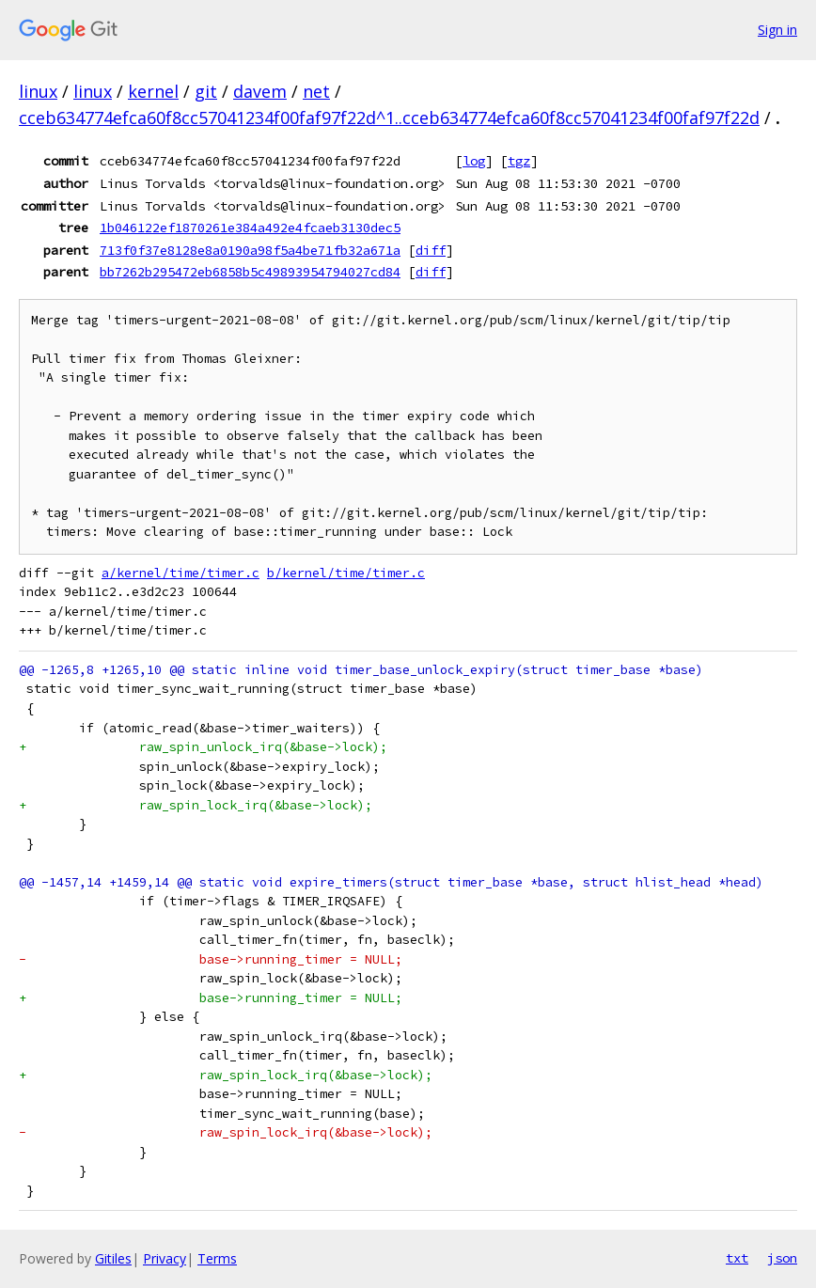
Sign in (777, 30)
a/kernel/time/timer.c (180, 573)
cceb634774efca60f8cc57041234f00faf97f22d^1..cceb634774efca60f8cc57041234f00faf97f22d (389, 117)
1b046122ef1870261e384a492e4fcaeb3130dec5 (250, 227)
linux (38, 91)
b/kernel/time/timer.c (346, 573)
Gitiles (113, 1258)
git (206, 91)
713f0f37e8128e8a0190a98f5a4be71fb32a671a (250, 250)
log (474, 160)
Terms (217, 1258)
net (316, 91)
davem (260, 91)
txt (737, 1257)
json (782, 1257)
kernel (153, 91)
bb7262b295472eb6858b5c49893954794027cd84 (250, 271)
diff (431, 250)
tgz (519, 160)
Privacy (164, 1258)
